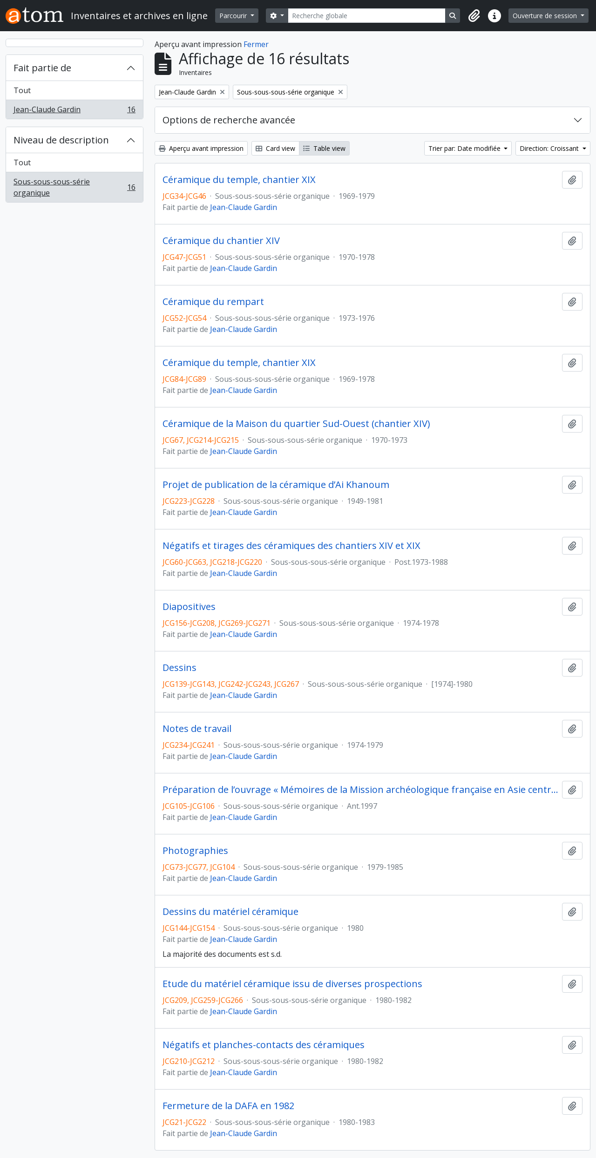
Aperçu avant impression (201, 148)
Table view (324, 148)
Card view (275, 148)
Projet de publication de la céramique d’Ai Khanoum (276, 484)
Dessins (179, 667)
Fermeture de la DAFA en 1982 (228, 1105)
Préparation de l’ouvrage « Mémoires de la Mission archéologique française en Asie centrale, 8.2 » (360, 789)
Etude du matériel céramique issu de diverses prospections (292, 983)
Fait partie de (42, 67)
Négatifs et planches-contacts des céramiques (264, 1044)
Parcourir (234, 15)
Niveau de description (61, 140)
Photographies (195, 850)
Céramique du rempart (213, 301)
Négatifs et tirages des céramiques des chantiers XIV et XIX (291, 545)
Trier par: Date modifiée (465, 148)
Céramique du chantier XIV (221, 240)
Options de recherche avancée (229, 120)
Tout (22, 90)
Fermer (256, 44)
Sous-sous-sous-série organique (74, 187)
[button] (474, 16)
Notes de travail (197, 728)
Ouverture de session (546, 15)
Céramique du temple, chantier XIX (239, 179)
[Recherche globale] (367, 15)
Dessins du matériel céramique (230, 911)
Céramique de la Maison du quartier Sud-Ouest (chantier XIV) (296, 423)
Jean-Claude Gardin (74, 111)
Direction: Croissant (550, 148)
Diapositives (189, 606)
